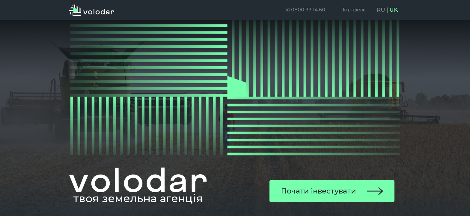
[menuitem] (305, 10)
